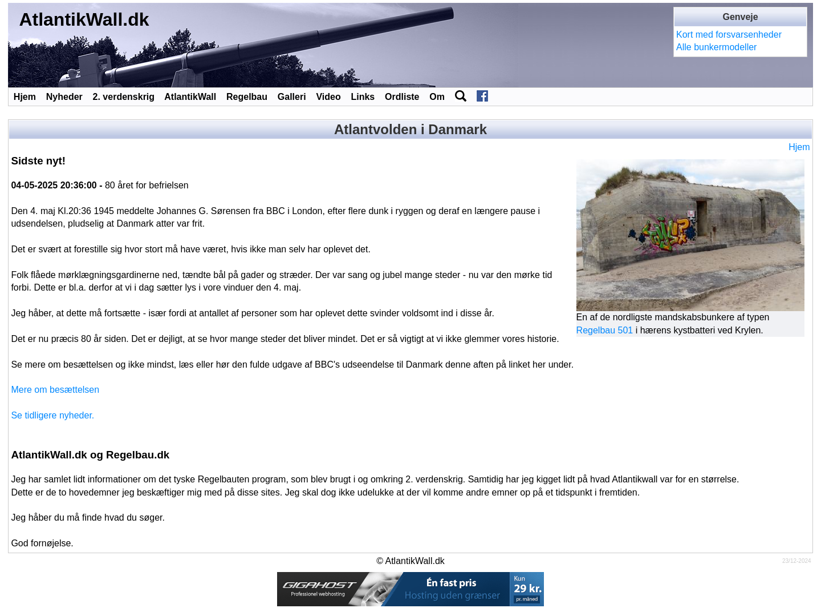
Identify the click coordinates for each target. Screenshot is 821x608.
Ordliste (402, 97)
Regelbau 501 (604, 330)
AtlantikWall (190, 97)
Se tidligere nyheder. (52, 415)
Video (328, 97)
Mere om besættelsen (55, 389)
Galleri (292, 97)
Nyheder (64, 97)
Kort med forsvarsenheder (729, 34)
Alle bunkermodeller (716, 47)
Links (363, 97)
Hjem (25, 97)
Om (437, 97)
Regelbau (246, 97)
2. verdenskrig (124, 97)
